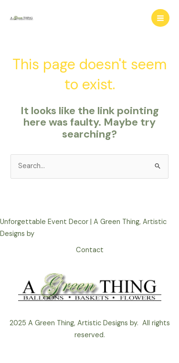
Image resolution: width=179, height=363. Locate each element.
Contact (90, 250)
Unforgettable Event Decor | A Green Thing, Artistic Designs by (83, 227)
